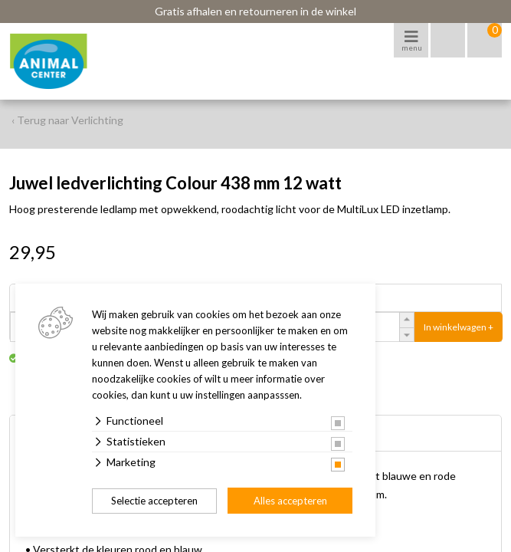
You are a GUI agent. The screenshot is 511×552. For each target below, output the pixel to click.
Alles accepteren (290, 501)
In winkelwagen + (458, 327)
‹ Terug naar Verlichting (67, 120)
